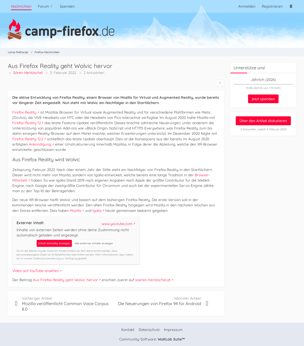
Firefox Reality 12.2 (27, 139)
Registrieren (272, 6)
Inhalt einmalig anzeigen (54, 243)
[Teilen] (220, 83)
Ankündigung (40, 144)
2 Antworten (94, 73)
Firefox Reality (24, 112)
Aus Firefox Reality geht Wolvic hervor (65, 280)
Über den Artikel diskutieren (263, 120)
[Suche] (291, 6)
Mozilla (75, 210)
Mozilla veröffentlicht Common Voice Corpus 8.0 (65, 306)
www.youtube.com (117, 223)
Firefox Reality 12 (26, 123)
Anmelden (246, 6)
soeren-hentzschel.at (152, 280)
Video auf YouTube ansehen (35, 271)
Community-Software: (152, 339)
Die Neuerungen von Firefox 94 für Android (159, 303)
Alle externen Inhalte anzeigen (94, 243)
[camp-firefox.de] (152, 29)
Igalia (97, 210)
